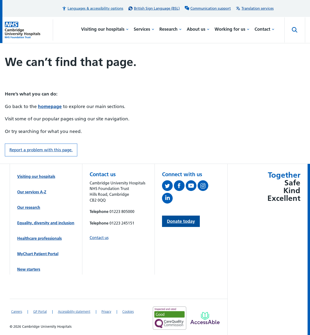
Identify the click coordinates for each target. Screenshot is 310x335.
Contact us (99, 237)
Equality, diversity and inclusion (45, 222)
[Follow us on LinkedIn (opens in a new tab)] (168, 199)
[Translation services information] (255, 8)
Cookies (128, 311)
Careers (16, 311)
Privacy (106, 311)
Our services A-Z (31, 191)
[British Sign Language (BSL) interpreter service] (154, 8)
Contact (264, 29)
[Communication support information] (208, 8)
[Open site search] (294, 30)
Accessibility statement (74, 311)
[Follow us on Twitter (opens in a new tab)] (168, 186)
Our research (28, 207)
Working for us (232, 29)
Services (144, 29)
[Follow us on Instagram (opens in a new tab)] (203, 186)
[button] (92, 8)
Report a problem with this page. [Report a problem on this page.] (41, 149)
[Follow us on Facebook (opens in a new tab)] (180, 186)
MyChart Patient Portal (37, 253)
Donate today (181, 221)
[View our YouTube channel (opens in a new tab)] (192, 186)
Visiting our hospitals (105, 29)
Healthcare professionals (39, 238)
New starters (28, 269)
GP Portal (40, 311)
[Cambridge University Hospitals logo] (29, 30)
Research (170, 29)
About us (198, 29)
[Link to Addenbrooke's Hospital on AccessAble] (205, 318)
